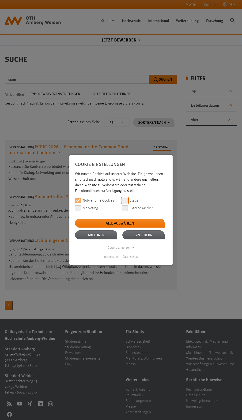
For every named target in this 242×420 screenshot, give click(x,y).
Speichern (143, 234)
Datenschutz (130, 257)
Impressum (110, 257)
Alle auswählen (120, 223)
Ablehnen (96, 234)
